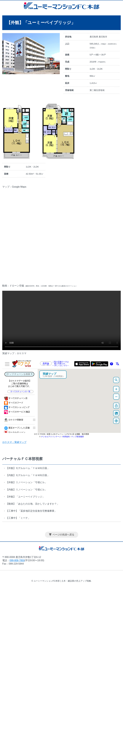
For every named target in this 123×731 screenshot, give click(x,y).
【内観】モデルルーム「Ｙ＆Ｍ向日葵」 (28, 475)
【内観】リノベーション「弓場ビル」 (26, 489)
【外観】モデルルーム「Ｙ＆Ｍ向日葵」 (28, 468)
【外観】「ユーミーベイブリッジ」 (25, 496)
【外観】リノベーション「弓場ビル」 (26, 482)
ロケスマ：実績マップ (14, 442)
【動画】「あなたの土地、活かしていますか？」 (32, 503)
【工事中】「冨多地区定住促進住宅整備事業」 (31, 511)
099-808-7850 (17, 560)
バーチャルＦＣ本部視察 (22, 459)
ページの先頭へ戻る (63, 534)
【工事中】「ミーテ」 (18, 518)
